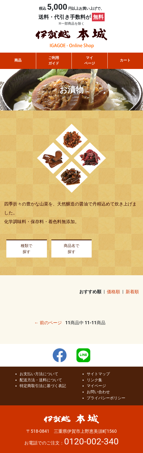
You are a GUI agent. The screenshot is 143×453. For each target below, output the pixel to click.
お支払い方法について (39, 374)
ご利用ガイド (53, 60)
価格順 (113, 291)
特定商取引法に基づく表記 (43, 385)
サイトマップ (98, 374)
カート (125, 60)
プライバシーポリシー (106, 398)
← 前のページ (48, 322)
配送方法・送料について (41, 380)
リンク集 (94, 380)
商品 (18, 60)
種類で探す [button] (26, 248)
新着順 (132, 291)
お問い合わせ (98, 392)
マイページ (89, 60)
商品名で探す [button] (71, 248)
